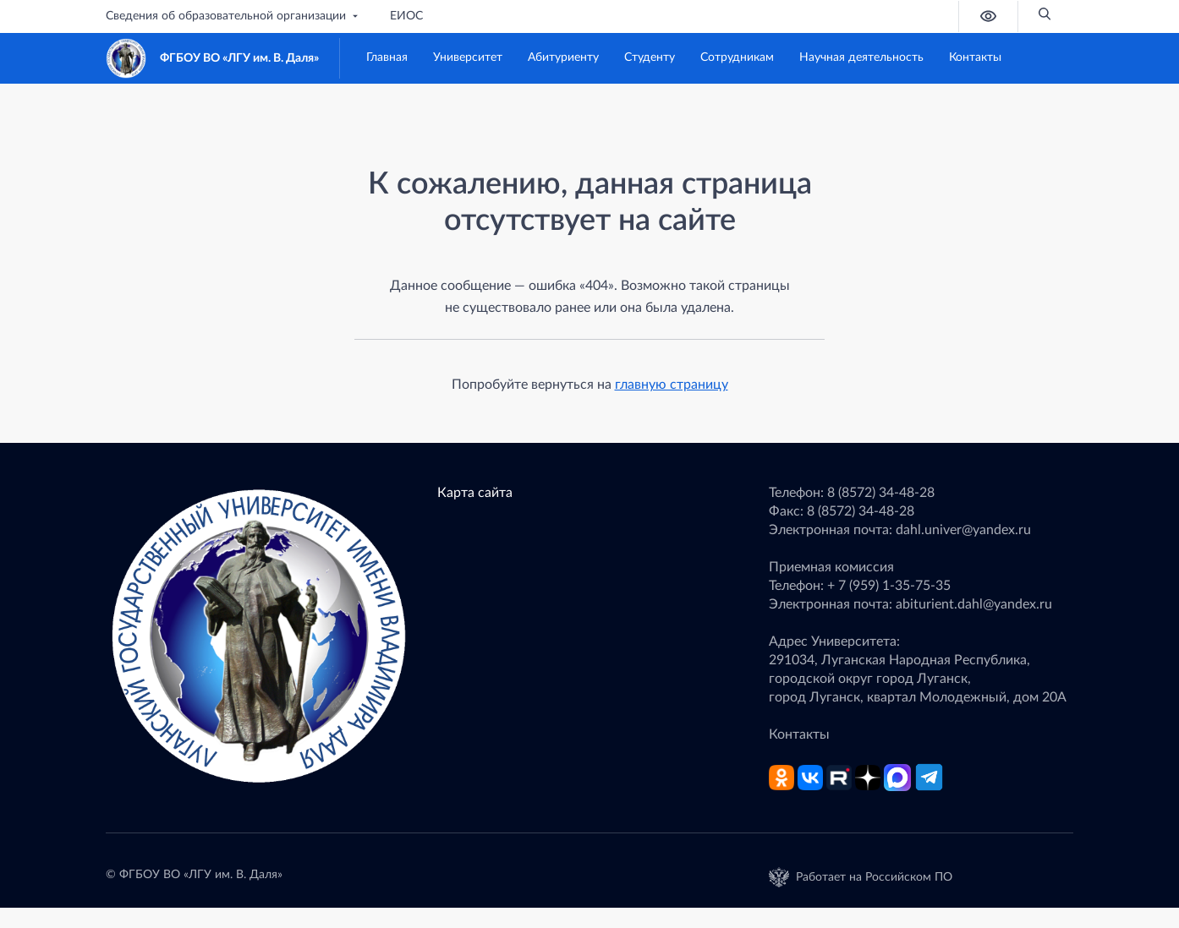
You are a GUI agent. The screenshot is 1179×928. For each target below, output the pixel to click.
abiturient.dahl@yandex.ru (974, 604)
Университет (467, 57)
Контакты (975, 57)
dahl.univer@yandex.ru (963, 530)
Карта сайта (475, 492)
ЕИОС (406, 16)
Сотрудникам (737, 57)
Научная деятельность (861, 57)
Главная (387, 57)
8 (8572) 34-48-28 (881, 492)
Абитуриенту (563, 57)
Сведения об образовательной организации (233, 16)
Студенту (649, 57)
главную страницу (671, 384)
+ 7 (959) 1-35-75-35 (889, 585)
